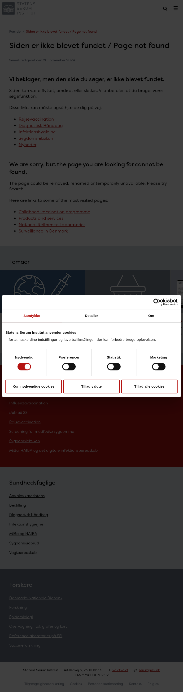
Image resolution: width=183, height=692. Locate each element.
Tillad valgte (91, 386)
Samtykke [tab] (31, 316)
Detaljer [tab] (91, 316)
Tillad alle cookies (149, 386)
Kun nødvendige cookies (34, 386)
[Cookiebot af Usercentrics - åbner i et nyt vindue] (157, 302)
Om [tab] (151, 316)
